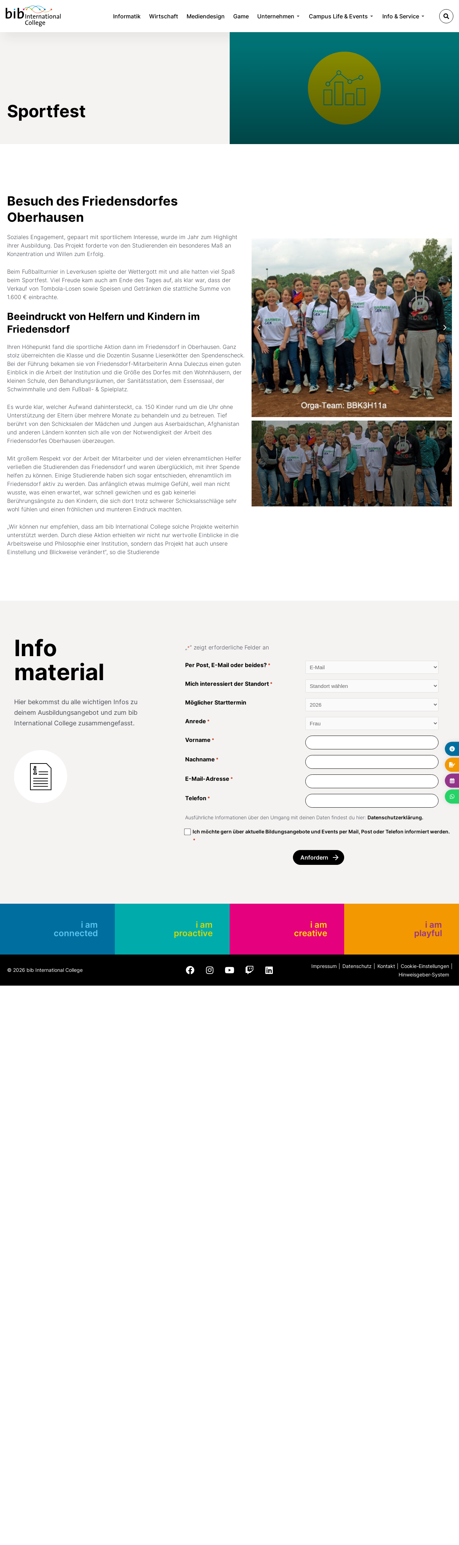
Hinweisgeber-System (424, 974)
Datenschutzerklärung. (395, 817)
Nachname (201, 762)
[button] (446, 16)
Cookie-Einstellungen (425, 966)
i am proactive (193, 929)
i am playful (428, 929)
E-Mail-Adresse (209, 781)
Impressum (324, 966)
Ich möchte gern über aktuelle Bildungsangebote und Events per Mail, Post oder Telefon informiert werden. (321, 836)
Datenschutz (357, 966)
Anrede (197, 723)
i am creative (310, 929)
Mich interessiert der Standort (228, 686)
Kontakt (386, 966)
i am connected (76, 929)
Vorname (199, 742)
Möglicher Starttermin (215, 702)
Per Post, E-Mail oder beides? (227, 667)
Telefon (197, 801)
